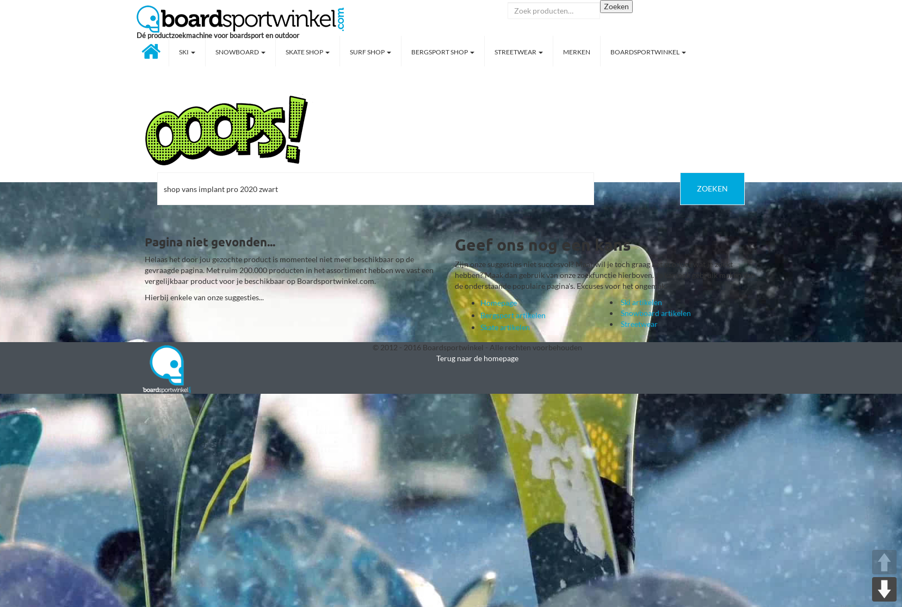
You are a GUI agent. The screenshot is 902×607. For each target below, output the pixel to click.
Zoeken (616, 6)
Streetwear (519, 52)
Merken (576, 52)
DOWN (884, 589)
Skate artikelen (505, 327)
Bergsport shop (442, 52)
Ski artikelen (641, 302)
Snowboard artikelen (656, 313)
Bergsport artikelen (513, 315)
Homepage (498, 302)
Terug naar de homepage (477, 358)
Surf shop (370, 52)
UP (884, 562)
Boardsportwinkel (648, 52)
